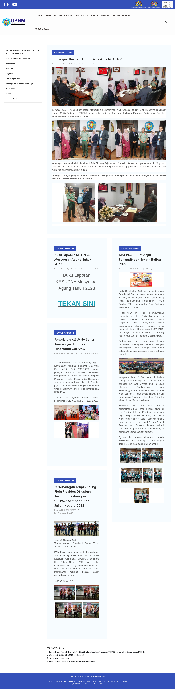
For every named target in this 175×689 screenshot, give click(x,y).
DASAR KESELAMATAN (98, 677)
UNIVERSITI (50, 15)
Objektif (9, 73)
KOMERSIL (105, 15)
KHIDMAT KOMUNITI (122, 15)
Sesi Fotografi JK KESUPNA (59, 658)
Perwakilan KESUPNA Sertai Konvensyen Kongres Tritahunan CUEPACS (74, 344)
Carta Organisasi (13, 78)
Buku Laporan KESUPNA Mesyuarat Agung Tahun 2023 (73, 259)
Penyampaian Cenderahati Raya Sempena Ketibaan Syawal (72, 661)
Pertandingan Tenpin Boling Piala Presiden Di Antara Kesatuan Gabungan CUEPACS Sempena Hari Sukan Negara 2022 (75, 496)
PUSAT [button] (94, 15)
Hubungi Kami (11, 99)
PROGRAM (82, 15)
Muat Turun (10, 89)
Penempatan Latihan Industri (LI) (19, 84)
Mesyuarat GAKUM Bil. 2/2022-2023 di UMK (66, 655)
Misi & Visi (10, 68)
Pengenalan (10, 63)
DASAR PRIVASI (83, 677)
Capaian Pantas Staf (63, 53)
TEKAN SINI (76, 303)
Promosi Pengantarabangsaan (18, 58)
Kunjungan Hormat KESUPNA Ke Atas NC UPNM (87, 59)
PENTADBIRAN (66, 15)
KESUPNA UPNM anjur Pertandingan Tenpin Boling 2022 (140, 259)
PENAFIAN (72, 677)
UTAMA (38, 15)
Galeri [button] (8, 94)
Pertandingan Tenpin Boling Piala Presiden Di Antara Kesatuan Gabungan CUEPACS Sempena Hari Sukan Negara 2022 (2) (97, 652)
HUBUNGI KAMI (42, 28)
